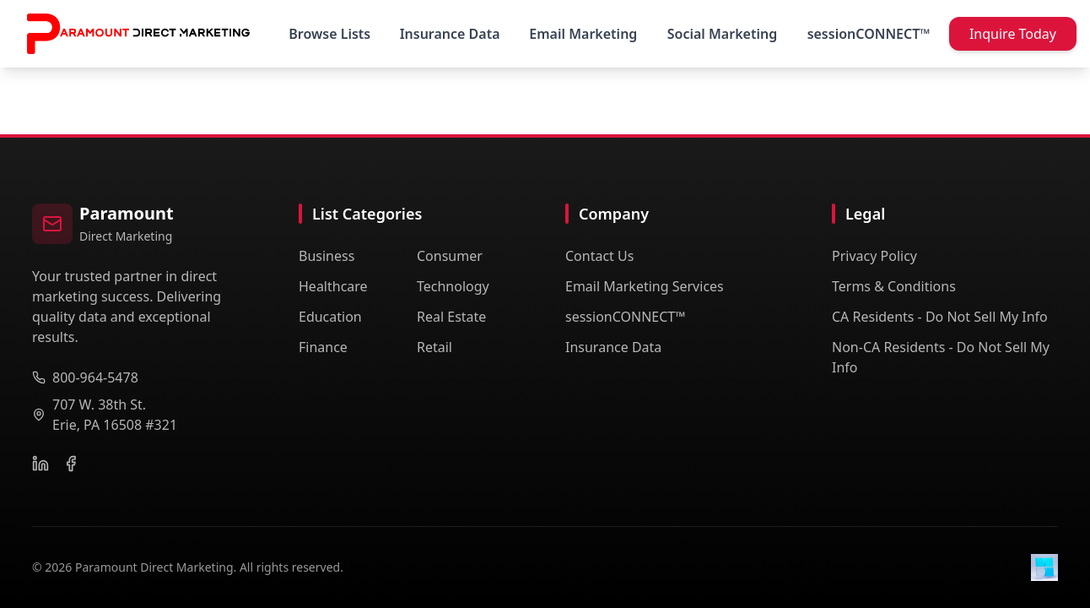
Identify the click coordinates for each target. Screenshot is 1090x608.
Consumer (450, 256)
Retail (434, 347)
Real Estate (451, 316)
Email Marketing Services (644, 286)
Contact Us (599, 256)
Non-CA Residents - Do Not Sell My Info (941, 357)
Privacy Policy (874, 256)
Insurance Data (613, 347)
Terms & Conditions (894, 286)
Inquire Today (1012, 33)
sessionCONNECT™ (625, 316)
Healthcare (333, 286)
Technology (453, 286)
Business (326, 256)
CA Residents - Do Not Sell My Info (940, 316)
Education (330, 316)
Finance (323, 347)
